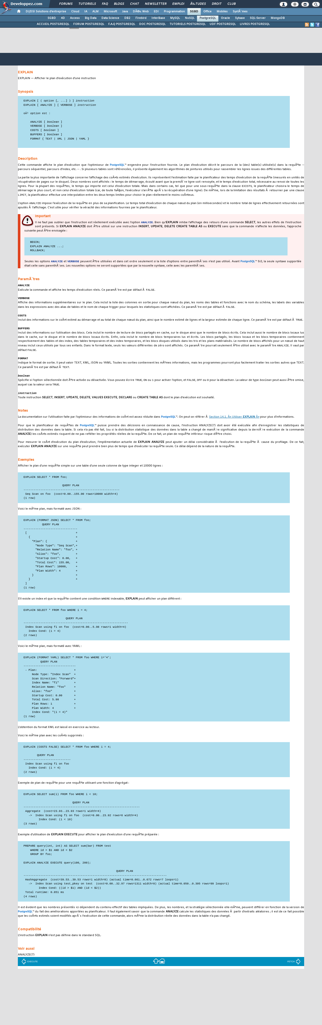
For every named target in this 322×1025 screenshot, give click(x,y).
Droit (216, 4)
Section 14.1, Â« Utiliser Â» (234, 424)
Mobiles (222, 11)
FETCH (294, 968)
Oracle (225, 18)
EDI (156, 11)
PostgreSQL (207, 18)
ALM (95, 11)
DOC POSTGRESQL (152, 24)
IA (85, 11)
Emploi (178, 4)
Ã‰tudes (198, 4)
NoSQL (189, 18)
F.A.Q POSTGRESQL (121, 24)
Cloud (75, 11)
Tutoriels (87, 4)
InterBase (158, 18)
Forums (66, 4)
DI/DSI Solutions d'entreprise (46, 11)
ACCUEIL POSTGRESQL (53, 24)
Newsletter (155, 4)
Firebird (140, 18)
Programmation (174, 11)
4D (63, 18)
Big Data (90, 18)
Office (207, 11)
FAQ (104, 4)
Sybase (240, 18)
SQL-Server (258, 18)
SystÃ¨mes (240, 11)
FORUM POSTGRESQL (88, 24)
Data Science (110, 18)
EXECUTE (29, 968)
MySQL (175, 18)
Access (75, 18)
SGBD (194, 11)
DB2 (127, 18)
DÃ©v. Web (141, 11)
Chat (134, 4)
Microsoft (110, 11)
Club (231, 4)
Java (125, 11)
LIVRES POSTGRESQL (255, 24)
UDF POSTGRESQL (223, 24)
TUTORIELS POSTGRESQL (188, 24)
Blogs (119, 4)
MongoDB (278, 18)
